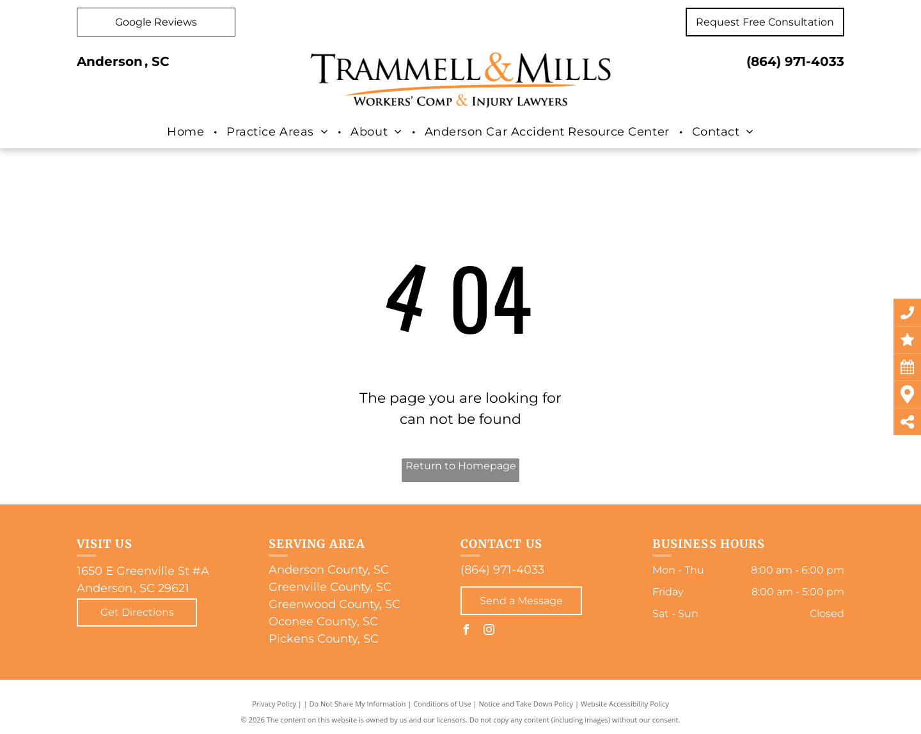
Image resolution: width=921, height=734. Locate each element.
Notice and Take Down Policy (526, 703)
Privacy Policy (274, 703)
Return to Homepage (460, 466)
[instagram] (488, 631)
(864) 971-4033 (795, 61)
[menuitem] (187, 132)
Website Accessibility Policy (625, 703)
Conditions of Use (442, 703)
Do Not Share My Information (358, 703)
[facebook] (465, 631)
